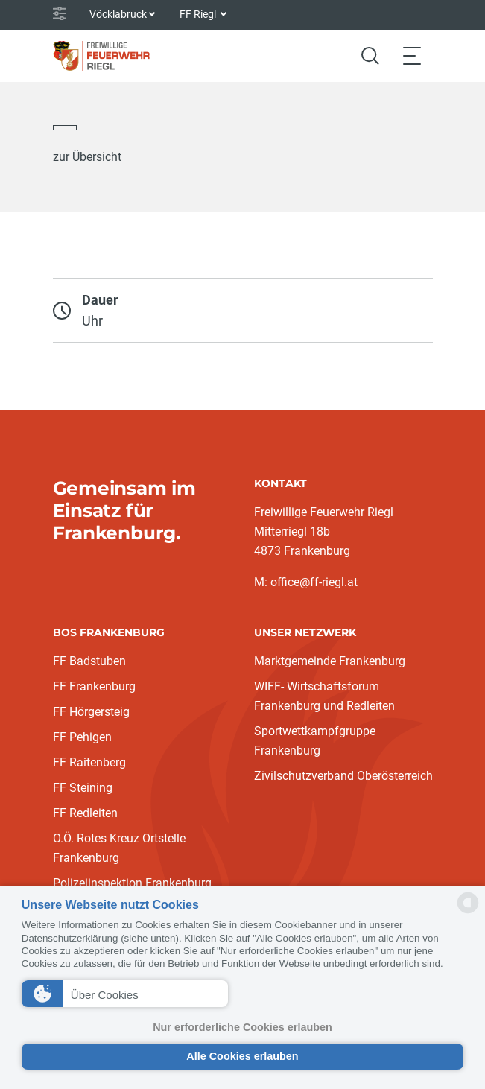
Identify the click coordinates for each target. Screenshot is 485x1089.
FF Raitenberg (89, 762)
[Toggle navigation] (412, 55)
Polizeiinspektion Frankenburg (132, 883)
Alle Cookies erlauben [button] (242, 1056)
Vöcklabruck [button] (118, 14)
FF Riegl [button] (199, 14)
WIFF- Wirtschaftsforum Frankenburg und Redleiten (324, 696)
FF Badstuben (89, 661)
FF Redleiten (85, 813)
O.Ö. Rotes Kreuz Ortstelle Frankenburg (119, 848)
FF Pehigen (82, 737)
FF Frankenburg (94, 686)
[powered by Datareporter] (468, 912)
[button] (125, 993)
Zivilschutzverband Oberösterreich (343, 776)
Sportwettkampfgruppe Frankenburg (314, 741)
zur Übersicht (87, 157)
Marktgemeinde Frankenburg (329, 661)
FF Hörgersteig (91, 712)
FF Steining (82, 788)
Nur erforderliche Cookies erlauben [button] (242, 1027)
